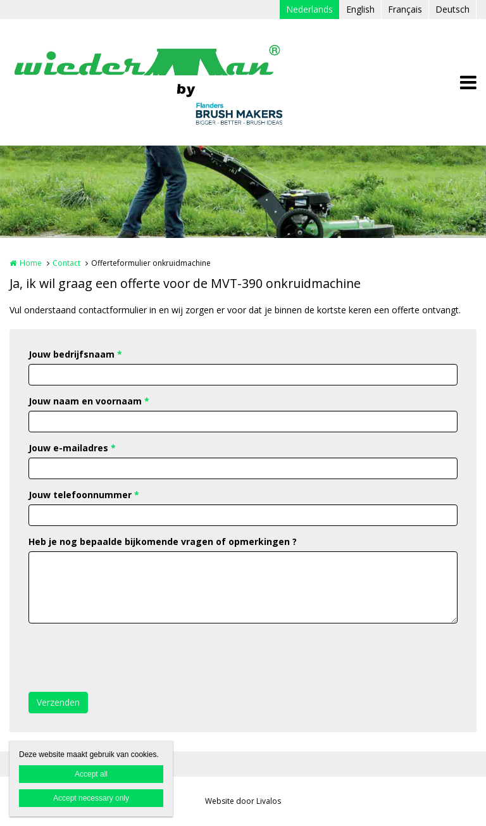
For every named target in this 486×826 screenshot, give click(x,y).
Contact (66, 263)
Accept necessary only (91, 798)
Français (405, 9)
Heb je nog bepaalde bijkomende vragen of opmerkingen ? (162, 541)
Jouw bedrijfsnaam (75, 354)
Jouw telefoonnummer (83, 495)
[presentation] (124, 657)
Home (31, 263)
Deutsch (452, 9)
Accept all (91, 774)
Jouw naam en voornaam (88, 401)
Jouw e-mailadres (72, 448)
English (360, 9)
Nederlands (309, 9)
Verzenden (58, 702)
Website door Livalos (243, 801)
